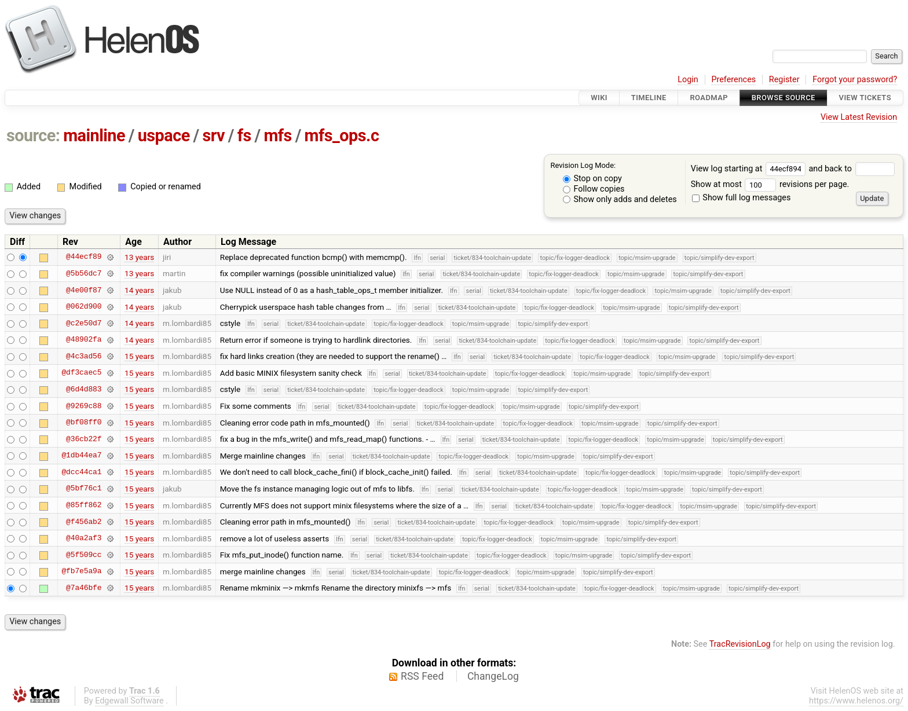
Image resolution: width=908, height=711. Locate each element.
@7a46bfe (83, 587)
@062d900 (83, 307)
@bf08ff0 (83, 422)
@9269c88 (83, 406)
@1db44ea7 (81, 455)
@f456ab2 (83, 521)
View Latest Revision (859, 117)
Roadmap (709, 97)
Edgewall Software (129, 701)
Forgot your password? (854, 80)
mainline (94, 135)
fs (244, 135)
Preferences (733, 80)
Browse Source (783, 97)
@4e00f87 (83, 290)
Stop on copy (592, 179)
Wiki (599, 97)
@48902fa (83, 340)
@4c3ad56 (83, 356)
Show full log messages (741, 198)
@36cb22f (83, 439)
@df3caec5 (81, 373)
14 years (139, 290)
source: (33, 135)
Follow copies (594, 189)
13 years (139, 257)
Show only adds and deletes (620, 199)
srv (213, 135)
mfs (277, 135)
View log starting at (750, 169)
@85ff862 (83, 505)
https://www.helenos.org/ (856, 701)
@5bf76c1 (83, 488)
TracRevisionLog (740, 644)
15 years (139, 356)
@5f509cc (83, 554)
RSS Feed (422, 676)
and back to (851, 169)
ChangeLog (493, 676)
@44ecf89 (83, 257)
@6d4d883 (83, 389)
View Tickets (865, 97)
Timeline (649, 97)
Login (688, 80)
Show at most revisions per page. (770, 184)
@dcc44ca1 (81, 472)
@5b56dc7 (83, 273)
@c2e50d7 (83, 323)
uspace (164, 135)
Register (784, 80)
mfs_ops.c (342, 135)
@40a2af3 (83, 538)
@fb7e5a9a (81, 571)
